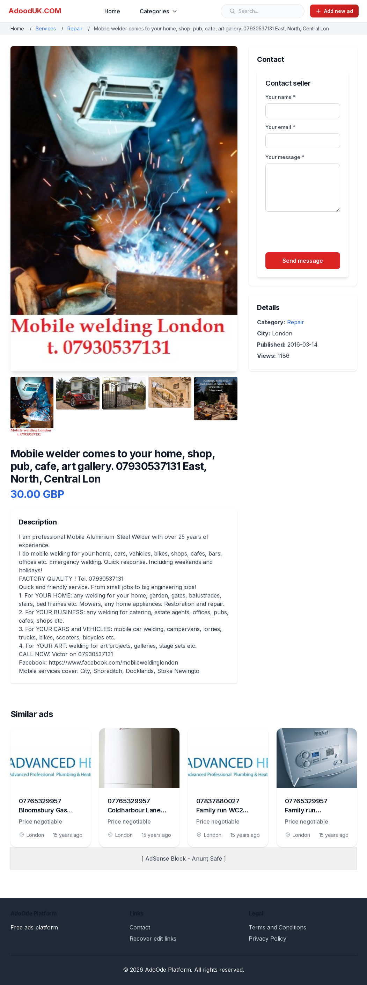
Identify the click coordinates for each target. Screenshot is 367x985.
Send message (302, 260)
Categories (158, 11)
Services (46, 28)
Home (112, 11)
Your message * (284, 157)
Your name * (280, 97)
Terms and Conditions (277, 927)
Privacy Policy (267, 938)
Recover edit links (153, 938)
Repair (74, 28)
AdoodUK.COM (34, 11)
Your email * (280, 127)
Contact (140, 927)
